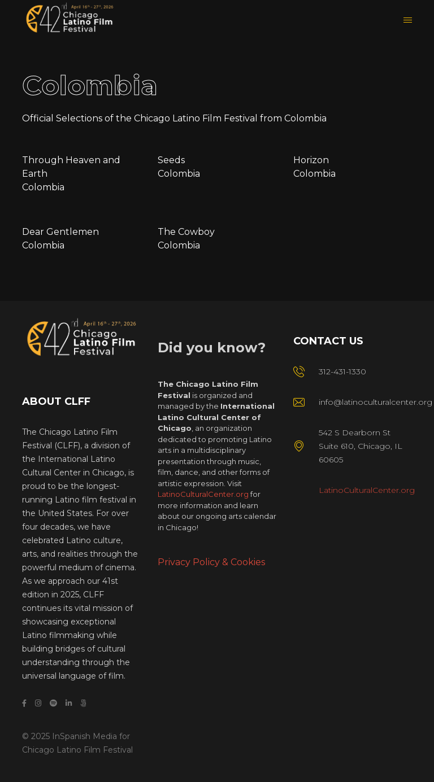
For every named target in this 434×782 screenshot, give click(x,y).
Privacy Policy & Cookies (211, 562)
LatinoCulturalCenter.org (203, 494)
